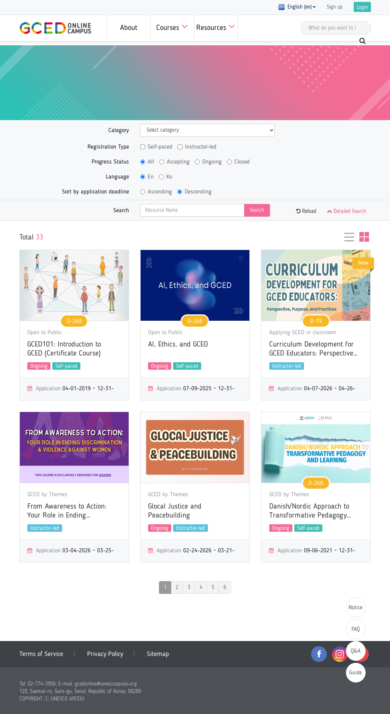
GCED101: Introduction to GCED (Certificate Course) (64, 349)
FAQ (355, 629)
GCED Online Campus (55, 28)
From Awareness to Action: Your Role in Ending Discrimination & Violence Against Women (67, 511)
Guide (355, 673)
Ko (165, 177)
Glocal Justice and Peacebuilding (175, 511)
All (147, 162)
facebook (319, 654)
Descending (194, 192)
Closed (238, 162)
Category (118, 131)
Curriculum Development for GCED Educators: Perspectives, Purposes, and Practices (313, 349)
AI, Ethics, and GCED (178, 344)
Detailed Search (346, 211)
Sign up (335, 7)
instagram (340, 654)
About (128, 28)
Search (121, 211)
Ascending (156, 192)
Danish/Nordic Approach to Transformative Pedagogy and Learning (309, 511)
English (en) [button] (297, 7)
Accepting (174, 162)
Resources (215, 26)
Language (117, 177)
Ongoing (208, 162)
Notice (355, 608)
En (147, 177)
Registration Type (108, 147)
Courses (172, 26)
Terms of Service (41, 654)
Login (362, 7)
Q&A (355, 651)
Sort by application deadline (95, 192)
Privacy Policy (105, 654)
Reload (306, 211)
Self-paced (156, 147)
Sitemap (158, 654)
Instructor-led (197, 147)
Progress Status (110, 162)
